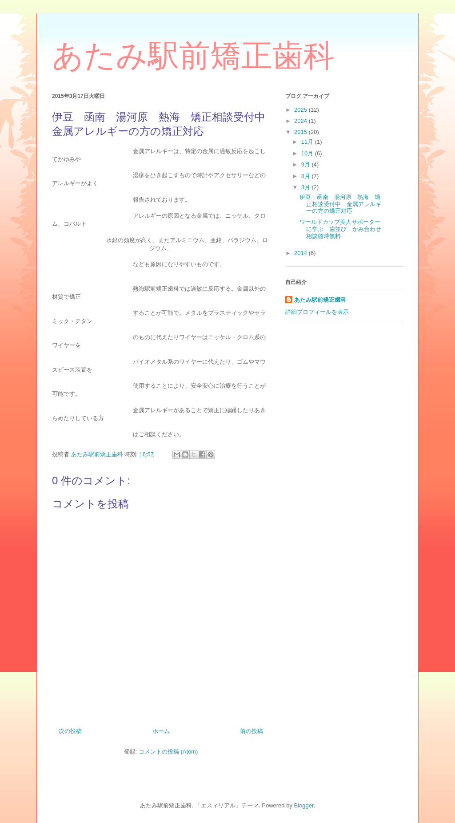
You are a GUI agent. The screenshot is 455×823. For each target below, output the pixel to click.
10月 (308, 153)
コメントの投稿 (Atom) (168, 751)
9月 (306, 164)
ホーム (161, 731)
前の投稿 (251, 731)
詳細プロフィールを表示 (317, 311)
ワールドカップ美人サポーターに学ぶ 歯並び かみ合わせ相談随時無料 (340, 229)
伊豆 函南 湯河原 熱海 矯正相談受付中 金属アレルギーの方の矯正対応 (340, 204)
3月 (306, 187)
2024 (301, 121)
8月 (306, 176)
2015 (301, 132)
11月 (308, 141)
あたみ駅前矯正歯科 (193, 55)
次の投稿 (70, 731)
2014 (301, 253)
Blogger (304, 805)
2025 (301, 109)
